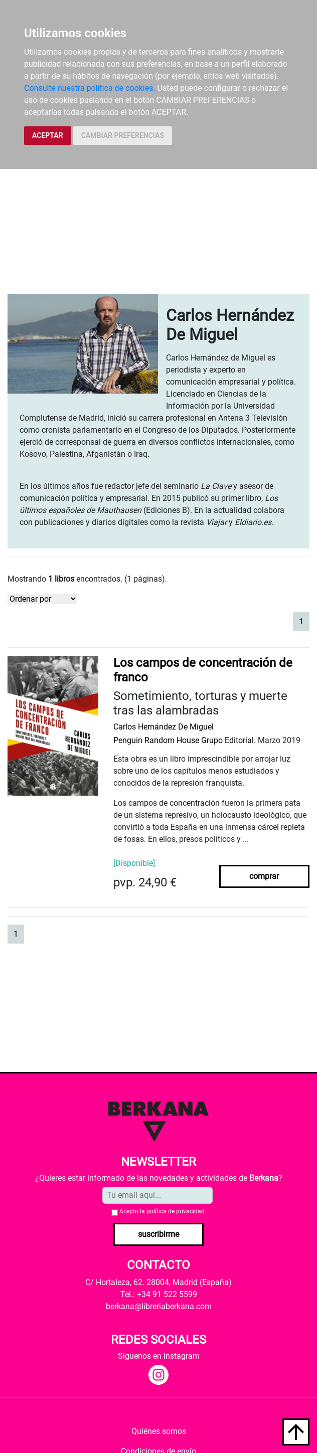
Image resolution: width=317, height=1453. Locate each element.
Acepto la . (162, 1211)
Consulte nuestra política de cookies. (89, 88)
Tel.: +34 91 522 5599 (158, 1294)
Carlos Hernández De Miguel (163, 727)
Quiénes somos (158, 1431)
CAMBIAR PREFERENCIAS (122, 135)
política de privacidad (175, 1211)
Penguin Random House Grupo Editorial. (184, 740)
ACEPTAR (47, 135)
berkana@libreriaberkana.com (159, 1306)
